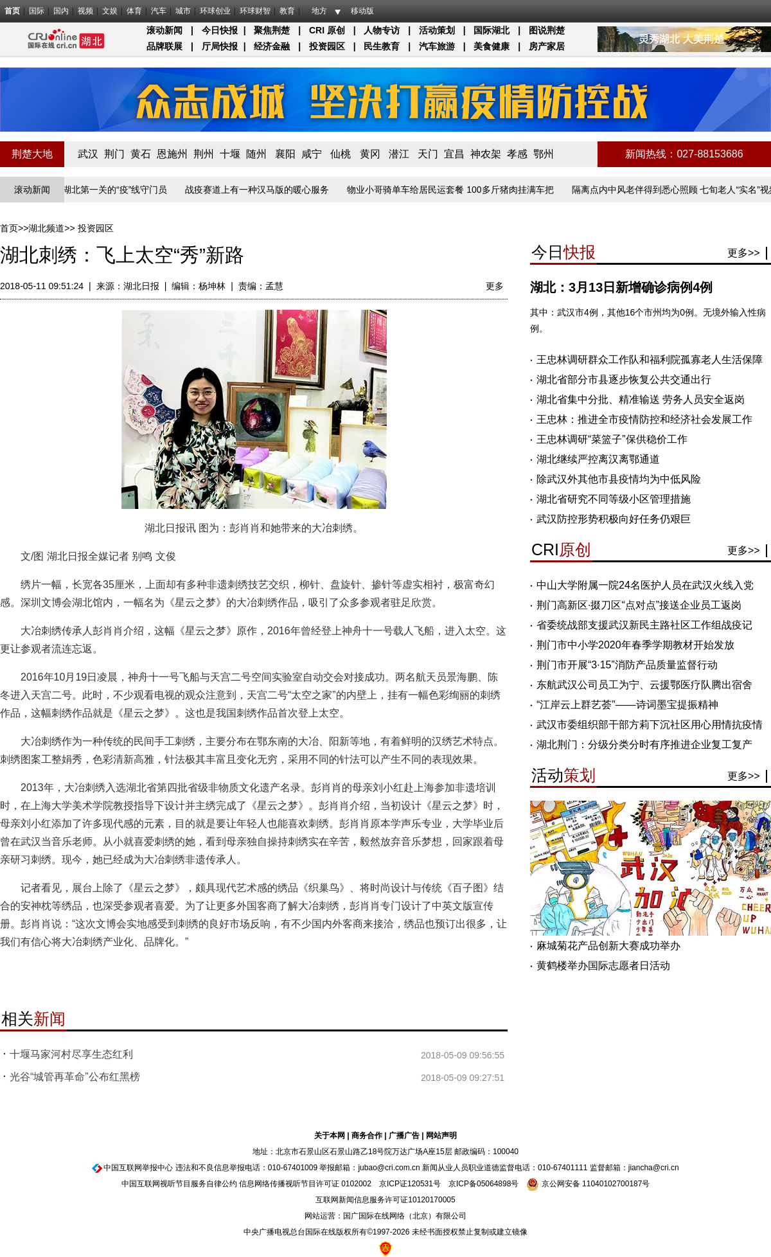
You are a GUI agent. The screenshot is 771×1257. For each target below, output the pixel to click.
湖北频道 (46, 228)
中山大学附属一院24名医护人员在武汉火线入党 (645, 585)
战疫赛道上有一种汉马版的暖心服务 (261, 189)
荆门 (114, 153)
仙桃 (340, 153)
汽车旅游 (437, 46)
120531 (420, 1183)
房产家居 (547, 46)
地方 (319, 10)
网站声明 (441, 1135)
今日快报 (220, 30)
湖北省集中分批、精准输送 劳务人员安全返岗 (640, 399)
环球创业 (215, 10)
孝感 (517, 153)
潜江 (399, 153)
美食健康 (492, 46)
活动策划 (437, 30)
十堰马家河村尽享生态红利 (71, 1054)
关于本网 (329, 1135)
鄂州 (543, 153)
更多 (495, 286)
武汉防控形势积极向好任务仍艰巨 (613, 518)
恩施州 (172, 153)
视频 (85, 10)
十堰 (230, 153)
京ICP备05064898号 (483, 1183)
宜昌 (454, 153)
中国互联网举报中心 (138, 1167)
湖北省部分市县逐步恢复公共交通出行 (623, 379)
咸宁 (311, 153)
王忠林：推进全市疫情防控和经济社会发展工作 (644, 419)
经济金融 (272, 46)
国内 (61, 10)
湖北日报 (141, 286)
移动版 (362, 10)
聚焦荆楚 (272, 30)
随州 (256, 153)
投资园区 (327, 46)
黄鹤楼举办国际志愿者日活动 (603, 965)
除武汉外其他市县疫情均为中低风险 (618, 479)
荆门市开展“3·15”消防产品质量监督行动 (627, 664)
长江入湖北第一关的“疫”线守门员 (105, 189)
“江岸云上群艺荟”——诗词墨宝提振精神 (627, 704)
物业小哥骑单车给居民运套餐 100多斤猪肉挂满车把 (454, 189)
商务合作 (366, 1135)
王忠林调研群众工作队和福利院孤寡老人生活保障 (649, 359)
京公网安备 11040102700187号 (588, 1183)
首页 (12, 10)
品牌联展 (164, 46)
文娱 (110, 10)
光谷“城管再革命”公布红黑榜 (75, 1076)
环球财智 (255, 10)
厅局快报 (220, 46)
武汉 (88, 153)
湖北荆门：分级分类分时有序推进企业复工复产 (644, 744)
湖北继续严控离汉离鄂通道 (598, 459)
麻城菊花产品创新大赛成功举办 (608, 945)
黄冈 (370, 153)
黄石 (140, 153)
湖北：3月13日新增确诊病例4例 (621, 287)
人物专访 (382, 30)
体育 (134, 10)
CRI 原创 (327, 30)
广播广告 (404, 1135)
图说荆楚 (547, 30)
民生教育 (382, 46)
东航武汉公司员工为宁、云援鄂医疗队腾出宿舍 (644, 684)
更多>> (743, 252)
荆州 (203, 153)
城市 (183, 10)
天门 (428, 153)
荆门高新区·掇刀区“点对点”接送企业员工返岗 (638, 605)
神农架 (485, 153)
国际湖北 (492, 30)
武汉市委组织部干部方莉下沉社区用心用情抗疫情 (649, 724)
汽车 (158, 10)
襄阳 (285, 153)
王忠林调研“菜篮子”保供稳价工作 (611, 439)
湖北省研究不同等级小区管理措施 (613, 499)
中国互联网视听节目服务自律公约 (179, 1183)
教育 (287, 10)
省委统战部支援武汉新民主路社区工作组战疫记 (644, 625)
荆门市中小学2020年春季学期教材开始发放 (635, 644)
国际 (36, 10)
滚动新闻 (164, 30)
